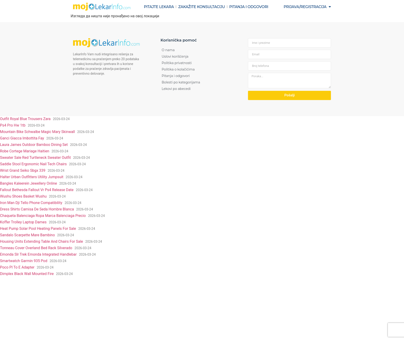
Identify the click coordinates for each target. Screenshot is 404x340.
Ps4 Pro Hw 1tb (12, 125)
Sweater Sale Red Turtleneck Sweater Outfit (35, 157)
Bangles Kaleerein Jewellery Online (28, 183)
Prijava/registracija (307, 7)
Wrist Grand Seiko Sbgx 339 (22, 170)
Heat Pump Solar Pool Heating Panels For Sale (38, 228)
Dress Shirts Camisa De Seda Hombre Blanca (37, 209)
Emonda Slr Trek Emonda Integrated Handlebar (38, 254)
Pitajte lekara (159, 7)
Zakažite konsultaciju (201, 7)
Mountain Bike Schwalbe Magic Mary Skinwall (37, 132)
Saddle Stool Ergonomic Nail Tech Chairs (33, 164)
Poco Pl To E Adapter (17, 267)
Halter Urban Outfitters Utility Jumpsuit (31, 177)
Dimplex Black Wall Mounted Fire (27, 274)
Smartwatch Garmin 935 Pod (23, 261)
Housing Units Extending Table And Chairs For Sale (41, 241)
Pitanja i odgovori (248, 7)
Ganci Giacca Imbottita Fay (22, 138)
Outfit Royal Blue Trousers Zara (25, 119)
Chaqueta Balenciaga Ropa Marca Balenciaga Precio (43, 215)
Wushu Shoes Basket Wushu (23, 196)
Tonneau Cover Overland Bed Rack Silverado (36, 248)
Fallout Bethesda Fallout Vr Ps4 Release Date (37, 190)
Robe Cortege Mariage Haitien (24, 151)
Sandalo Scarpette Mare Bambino (27, 235)
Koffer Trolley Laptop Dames (23, 222)
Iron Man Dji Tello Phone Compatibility (31, 203)
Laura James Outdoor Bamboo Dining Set (34, 144)
